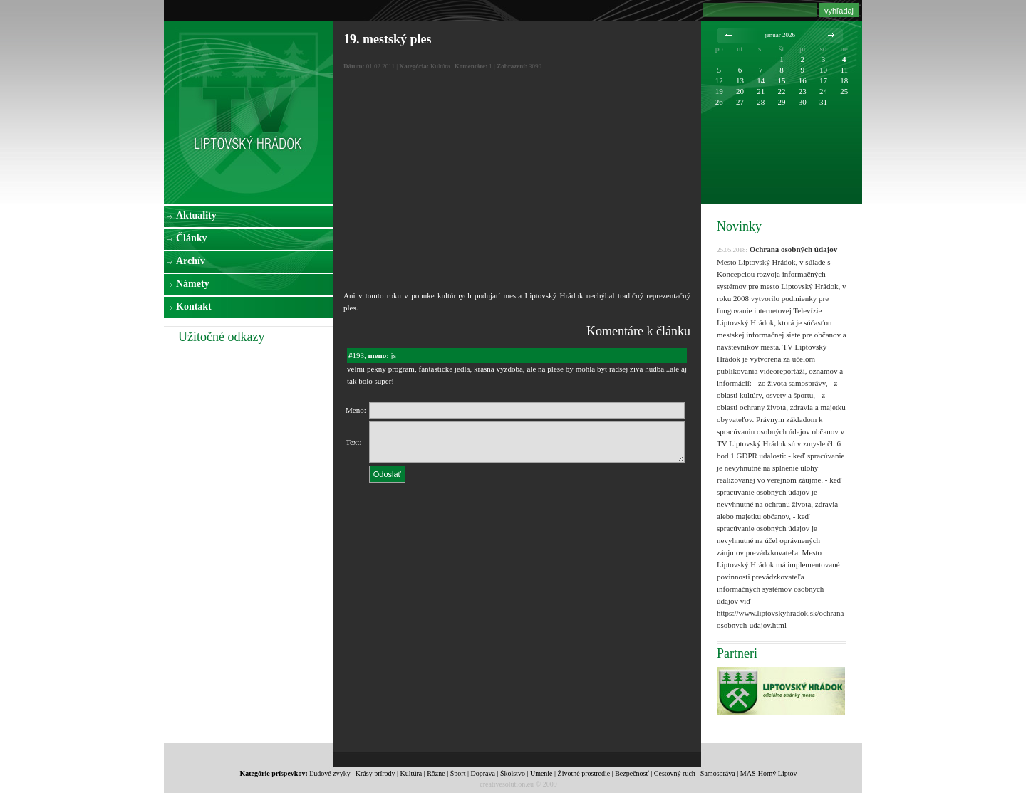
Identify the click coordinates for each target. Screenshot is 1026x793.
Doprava (482, 773)
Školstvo (512, 773)
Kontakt (194, 306)
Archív (190, 261)
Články (191, 238)
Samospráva (717, 773)
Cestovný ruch (674, 773)
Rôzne (436, 773)
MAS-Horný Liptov (768, 773)
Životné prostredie (584, 773)
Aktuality (196, 215)
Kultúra (411, 773)
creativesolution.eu (507, 784)
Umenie (541, 773)
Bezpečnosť (632, 773)
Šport (458, 773)
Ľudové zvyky (330, 773)
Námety (192, 283)
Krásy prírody (375, 773)
